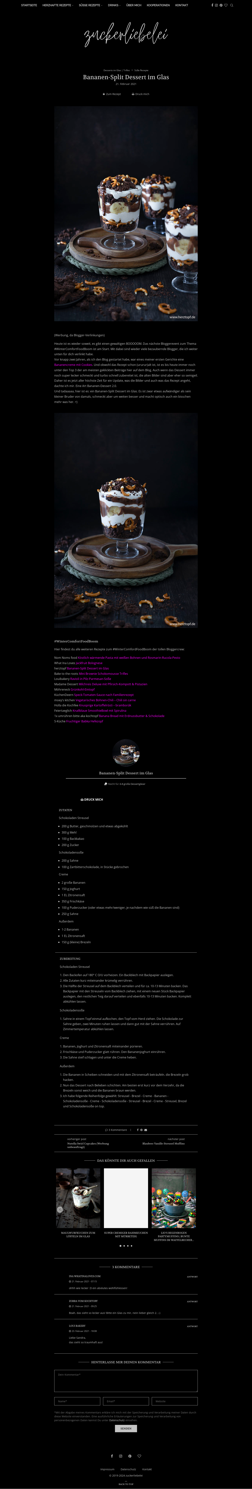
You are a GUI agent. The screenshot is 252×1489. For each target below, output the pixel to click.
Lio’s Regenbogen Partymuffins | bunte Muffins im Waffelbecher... (174, 1236)
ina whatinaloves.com (85, 1276)
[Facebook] (212, 5)
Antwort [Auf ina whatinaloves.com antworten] (192, 1277)
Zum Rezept (112, 94)
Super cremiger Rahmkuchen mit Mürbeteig (126, 1234)
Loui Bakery (77, 1326)
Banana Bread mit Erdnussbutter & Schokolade (131, 716)
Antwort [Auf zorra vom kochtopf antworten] (192, 1302)
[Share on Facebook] (138, 1130)
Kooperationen (158, 5)
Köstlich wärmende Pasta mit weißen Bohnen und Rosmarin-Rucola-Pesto (129, 658)
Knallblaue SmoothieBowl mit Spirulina (99, 711)
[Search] (232, 5)
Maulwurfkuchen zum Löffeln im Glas (78, 1234)
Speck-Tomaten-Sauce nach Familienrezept (104, 695)
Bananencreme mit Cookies (73, 365)
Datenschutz (117, 1420)
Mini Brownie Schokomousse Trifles (103, 674)
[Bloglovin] (226, 5)
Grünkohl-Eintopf (83, 690)
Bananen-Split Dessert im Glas (88, 668)
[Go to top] (126, 1484)
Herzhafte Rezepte (56, 5)
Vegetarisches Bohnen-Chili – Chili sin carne (106, 700)
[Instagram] (216, 5)
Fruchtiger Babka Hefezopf (84, 721)
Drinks (113, 5)
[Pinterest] (221, 5)
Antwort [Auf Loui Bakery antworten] (192, 1327)
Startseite (29, 5)
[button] (61, 1210)
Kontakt (181, 5)
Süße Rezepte (89, 5)
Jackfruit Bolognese (89, 663)
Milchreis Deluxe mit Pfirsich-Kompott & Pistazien (113, 684)
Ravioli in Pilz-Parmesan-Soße (90, 679)
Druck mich (140, 94)
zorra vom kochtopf (83, 1301)
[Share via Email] (145, 1130)
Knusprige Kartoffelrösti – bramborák (105, 706)
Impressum (107, 1469)
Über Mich (133, 5)
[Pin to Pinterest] (141, 1130)
